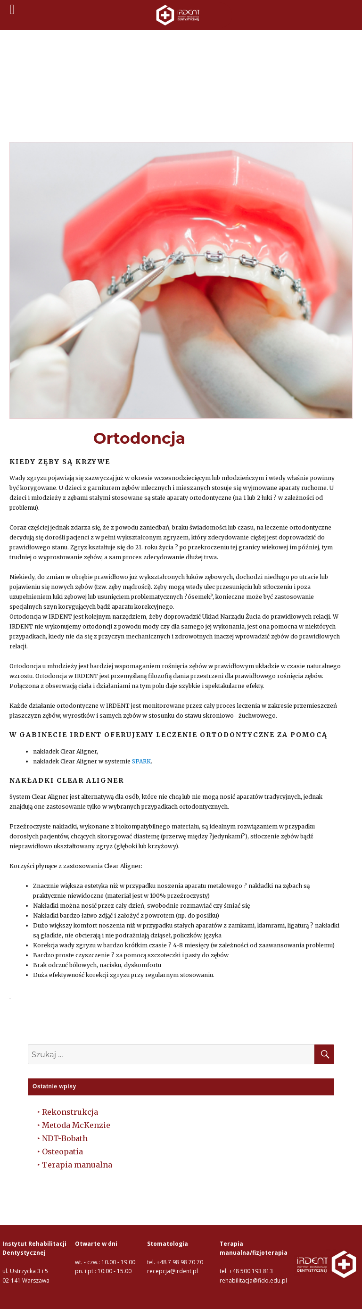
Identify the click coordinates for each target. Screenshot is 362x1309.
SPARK (141, 761)
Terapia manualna (77, 1164)
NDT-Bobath (65, 1138)
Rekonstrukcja (70, 1112)
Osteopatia (62, 1151)
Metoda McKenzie (76, 1125)
